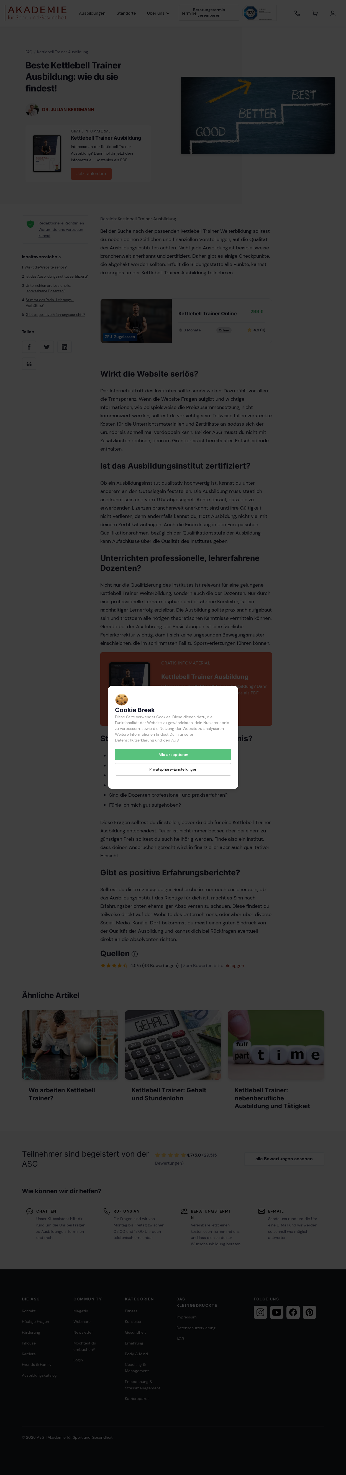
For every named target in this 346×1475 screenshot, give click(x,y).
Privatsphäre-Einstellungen (173, 769)
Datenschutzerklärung (134, 740)
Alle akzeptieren (173, 754)
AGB (175, 740)
